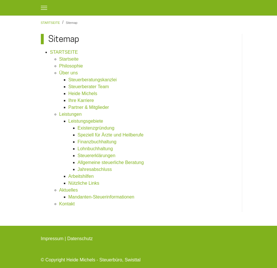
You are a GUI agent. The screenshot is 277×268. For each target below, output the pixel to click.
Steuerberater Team (88, 86)
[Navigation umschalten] (44, 8)
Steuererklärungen (97, 155)
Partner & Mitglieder (88, 107)
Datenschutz (80, 238)
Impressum (52, 238)
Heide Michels (82, 93)
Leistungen (70, 114)
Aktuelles (68, 190)
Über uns (68, 72)
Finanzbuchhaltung (97, 141)
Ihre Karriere (81, 100)
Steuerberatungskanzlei (92, 79)
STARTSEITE (64, 52)
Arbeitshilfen (81, 176)
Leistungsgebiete (85, 121)
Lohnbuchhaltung (95, 148)
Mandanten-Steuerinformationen (101, 196)
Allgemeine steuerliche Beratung (111, 162)
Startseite (69, 59)
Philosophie (71, 65)
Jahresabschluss (95, 169)
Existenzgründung (96, 128)
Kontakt (67, 203)
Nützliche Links (84, 183)
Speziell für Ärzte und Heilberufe (111, 134)
